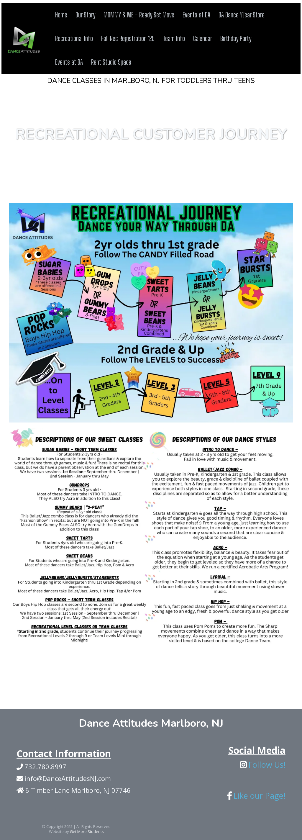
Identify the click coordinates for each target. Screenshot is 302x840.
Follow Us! (266, 764)
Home (61, 15)
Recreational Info (74, 38)
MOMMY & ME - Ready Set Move (139, 15)
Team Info (174, 38)
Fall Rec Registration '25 (128, 38)
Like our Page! (259, 795)
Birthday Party (235, 38)
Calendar (202, 38)
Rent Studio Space (111, 62)
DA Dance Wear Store (242, 15)
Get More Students (87, 831)
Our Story (85, 15)
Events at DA (196, 15)
